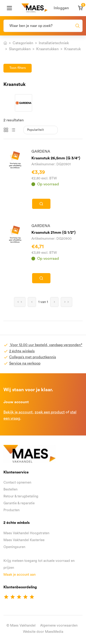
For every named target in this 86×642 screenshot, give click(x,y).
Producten (11, 510)
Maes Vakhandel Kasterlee (23, 540)
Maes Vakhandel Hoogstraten (26, 533)
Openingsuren (14, 547)
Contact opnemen (17, 482)
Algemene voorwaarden (59, 625)
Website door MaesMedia (43, 631)
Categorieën (23, 43)
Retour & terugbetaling (20, 496)
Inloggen (61, 8)
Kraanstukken (47, 49)
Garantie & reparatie (19, 503)
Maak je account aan (19, 574)
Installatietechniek (54, 43)
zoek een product (50, 412)
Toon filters (17, 68)
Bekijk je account (18, 412)
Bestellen (10, 489)
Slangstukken (20, 49)
